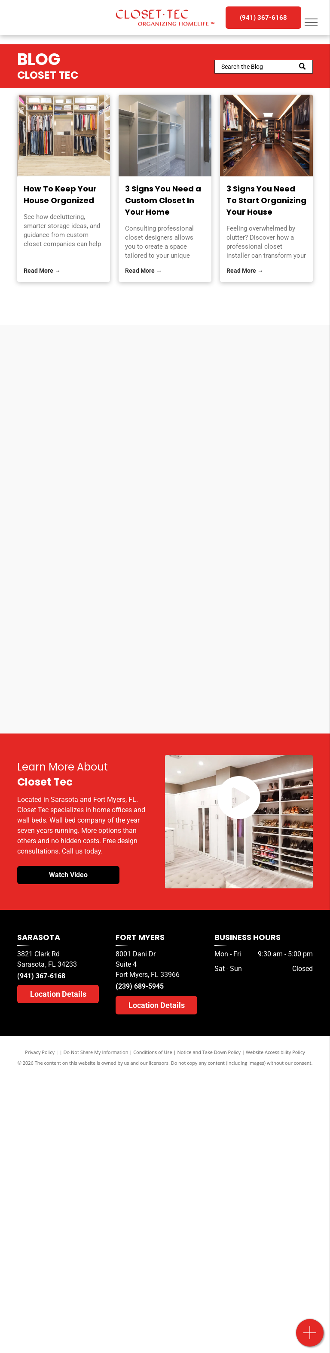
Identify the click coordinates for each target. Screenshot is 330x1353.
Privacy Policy (40, 1052)
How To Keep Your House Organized (60, 194)
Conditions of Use (152, 1052)
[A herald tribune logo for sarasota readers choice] (99, 457)
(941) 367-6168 (41, 976)
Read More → (42, 270)
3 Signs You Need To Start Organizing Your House (266, 200)
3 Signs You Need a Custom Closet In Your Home (163, 200)
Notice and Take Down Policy (209, 1052)
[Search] (263, 67)
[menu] (311, 22)
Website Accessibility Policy (275, 1052)
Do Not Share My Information (96, 1052)
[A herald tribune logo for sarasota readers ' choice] (231, 475)
